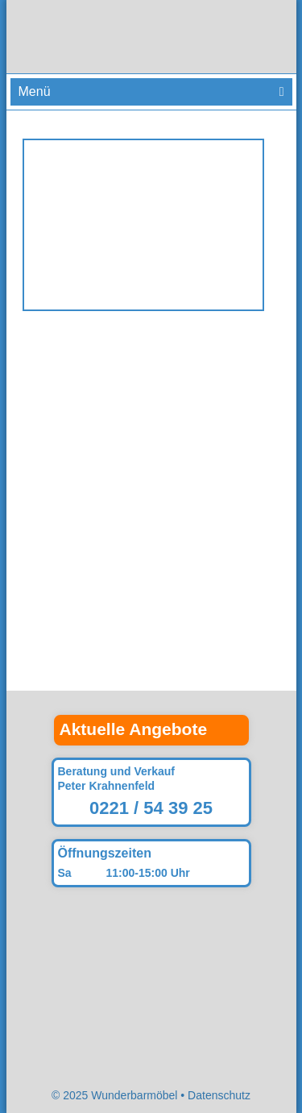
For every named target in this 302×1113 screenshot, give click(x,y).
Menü (35, 91)
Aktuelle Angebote (134, 729)
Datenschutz (219, 1095)
